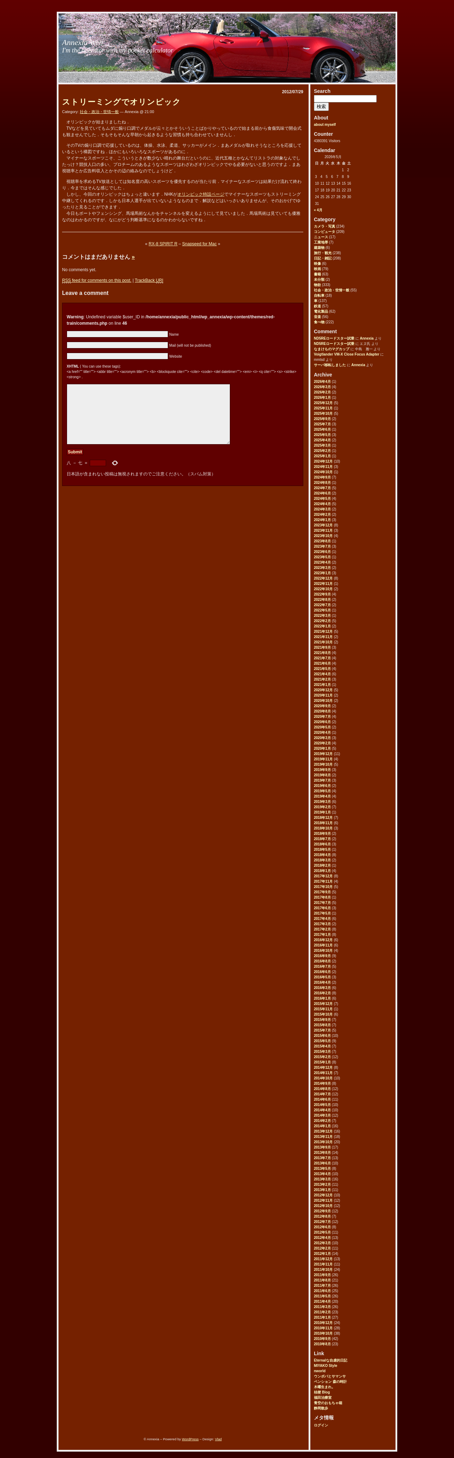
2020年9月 (322, 706)
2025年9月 (322, 419)
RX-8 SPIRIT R (163, 243)
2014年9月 (322, 1083)
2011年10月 (323, 1270)
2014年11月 (323, 1073)
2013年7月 (322, 1158)
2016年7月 (322, 966)
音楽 (317, 317)
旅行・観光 (323, 253)
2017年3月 (322, 924)
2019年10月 (323, 764)
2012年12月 (323, 1195)
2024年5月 (322, 499)
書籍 (317, 274)
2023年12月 (323, 525)
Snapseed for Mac (199, 243)
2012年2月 (322, 1248)
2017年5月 (322, 913)
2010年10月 (323, 1333)
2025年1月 (322, 456)
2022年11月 (323, 584)
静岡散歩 (321, 1408)
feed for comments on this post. (96, 280)
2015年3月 (322, 1052)
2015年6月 (322, 1036)
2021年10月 (323, 642)
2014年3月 (322, 1115)
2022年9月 (322, 594)
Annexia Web (82, 42)
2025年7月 (322, 424)
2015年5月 (322, 1041)
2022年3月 (322, 616)
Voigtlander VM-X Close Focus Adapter (346, 354)
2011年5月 (322, 1296)
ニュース (321, 237)
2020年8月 (322, 711)
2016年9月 (322, 956)
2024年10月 (323, 472)
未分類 (319, 279)
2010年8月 (322, 1344)
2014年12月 (323, 1067)
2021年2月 (322, 679)
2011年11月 (323, 1264)
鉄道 (317, 306)
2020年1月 (322, 748)
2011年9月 (322, 1275)
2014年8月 (322, 1089)
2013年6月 (322, 1163)
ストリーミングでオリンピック (121, 101)
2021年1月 (322, 685)
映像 (317, 264)
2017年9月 (322, 892)
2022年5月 (322, 610)
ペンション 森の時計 (330, 1382)
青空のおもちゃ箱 (328, 1403)
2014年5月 (322, 1105)
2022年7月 (322, 605)
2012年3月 (322, 1243)
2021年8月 (322, 653)
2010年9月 (322, 1339)
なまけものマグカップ (331, 349)
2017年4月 (322, 919)
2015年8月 (322, 1025)
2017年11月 (323, 881)
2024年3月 (322, 509)
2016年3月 (322, 988)
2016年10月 (323, 951)
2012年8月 (322, 1216)
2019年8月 (322, 775)
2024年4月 (322, 504)
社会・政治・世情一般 (331, 290)
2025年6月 (322, 429)
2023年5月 (322, 557)
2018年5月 (322, 849)
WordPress (190, 1439)
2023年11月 (323, 530)
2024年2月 (322, 514)
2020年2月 (322, 743)
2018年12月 (323, 818)
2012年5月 (322, 1232)
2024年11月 (323, 467)
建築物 (319, 248)
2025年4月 (322, 440)
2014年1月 (322, 1126)
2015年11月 (323, 1009)
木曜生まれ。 (324, 1387)
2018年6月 (322, 844)
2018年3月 (322, 860)
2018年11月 (323, 823)
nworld (320, 1371)
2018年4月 (322, 855)
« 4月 (318, 210)
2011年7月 (322, 1285)
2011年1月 (322, 1317)
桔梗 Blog (322, 1392)
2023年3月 (322, 568)
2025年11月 (323, 408)
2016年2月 (322, 993)
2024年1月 (322, 520)
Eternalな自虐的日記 (330, 1360)
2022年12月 (323, 578)
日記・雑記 (323, 258)
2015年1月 (322, 1062)
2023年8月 (322, 541)
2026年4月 (322, 382)
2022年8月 (322, 600)
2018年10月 (323, 828)
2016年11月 (323, 945)
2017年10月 (323, 887)
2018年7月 (322, 839)
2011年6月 (322, 1291)
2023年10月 (323, 536)
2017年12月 (323, 876)
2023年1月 (322, 573)
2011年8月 (322, 1280)
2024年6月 (322, 493)
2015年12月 (323, 1004)
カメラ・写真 (324, 226)
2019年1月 (322, 812)
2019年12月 (323, 754)
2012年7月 (322, 1222)
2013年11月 (323, 1137)
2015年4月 (322, 1046)
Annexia (366, 338)
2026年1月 (322, 398)
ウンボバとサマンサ (330, 1376)
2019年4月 (322, 796)
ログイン (321, 1425)
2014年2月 (322, 1121)
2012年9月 (322, 1211)
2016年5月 (322, 977)
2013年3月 (322, 1179)
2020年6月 (322, 722)
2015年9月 (322, 1020)
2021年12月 (323, 631)
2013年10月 (323, 1142)
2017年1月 (322, 935)
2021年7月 (322, 658)
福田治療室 (323, 1398)
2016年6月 (322, 972)
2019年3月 (322, 802)
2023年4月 (322, 562)
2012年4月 (322, 1238)
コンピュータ (324, 232)
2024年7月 (322, 488)
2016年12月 (323, 940)
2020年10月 (323, 701)
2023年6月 (322, 552)
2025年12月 (323, 403)
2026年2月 (322, 392)
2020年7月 (322, 717)
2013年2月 (322, 1184)
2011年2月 (322, 1312)
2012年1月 (322, 1254)
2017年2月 (322, 929)
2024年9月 (322, 477)
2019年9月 (322, 770)
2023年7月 (322, 546)
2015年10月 (323, 1014)
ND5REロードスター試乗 (334, 338)
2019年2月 (322, 807)
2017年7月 (322, 903)
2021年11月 (323, 637)
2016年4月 (322, 982)
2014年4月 (322, 1110)
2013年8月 (322, 1153)
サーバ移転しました (330, 365)
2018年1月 (322, 871)
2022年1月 (322, 626)
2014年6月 (322, 1099)
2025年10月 (323, 413)
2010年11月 (323, 1328)
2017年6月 (322, 908)
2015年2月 (322, 1057)
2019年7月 (322, 780)
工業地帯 (321, 242)
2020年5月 (322, 727)
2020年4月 (322, 732)
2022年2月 (322, 621)
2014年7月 (322, 1094)
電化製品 (321, 311)
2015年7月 (322, 1030)
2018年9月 (322, 834)
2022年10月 (323, 589)
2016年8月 (322, 961)
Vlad (218, 1439)
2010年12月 (323, 1323)
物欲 (317, 285)
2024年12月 (323, 461)
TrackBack (149, 280)
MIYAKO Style (325, 1366)
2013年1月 (322, 1190)
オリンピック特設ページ (200, 194)
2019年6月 (322, 786)
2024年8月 (322, 483)
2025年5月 (322, 435)
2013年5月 (322, 1169)
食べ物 (319, 322)
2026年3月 (322, 387)
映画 (317, 269)
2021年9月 (322, 647)
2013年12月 (323, 1131)
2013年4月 (322, 1174)
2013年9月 (322, 1147)
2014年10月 (323, 1078)
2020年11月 (323, 695)
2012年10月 (323, 1206)
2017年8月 (322, 897)
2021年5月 (322, 669)
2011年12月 (323, 1259)
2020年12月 (323, 690)
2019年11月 (323, 759)
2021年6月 (322, 663)
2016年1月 (322, 998)
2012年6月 (322, 1227)
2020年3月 (322, 738)
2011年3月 (322, 1307)
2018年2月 (322, 865)
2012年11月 (323, 1200)
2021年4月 (322, 674)
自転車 (319, 295)
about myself (325, 125)
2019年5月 (322, 791)
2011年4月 (322, 1301)
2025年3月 (322, 445)
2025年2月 (322, 451)
